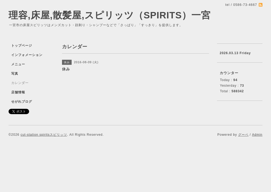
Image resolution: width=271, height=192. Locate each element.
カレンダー (20, 83)
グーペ (243, 135)
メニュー (18, 64)
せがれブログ (21, 101)
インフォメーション (26, 55)
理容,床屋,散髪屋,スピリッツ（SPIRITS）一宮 (110, 15)
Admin (257, 135)
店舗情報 (18, 92)
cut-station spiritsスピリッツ (44, 135)
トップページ (21, 45)
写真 (14, 73)
